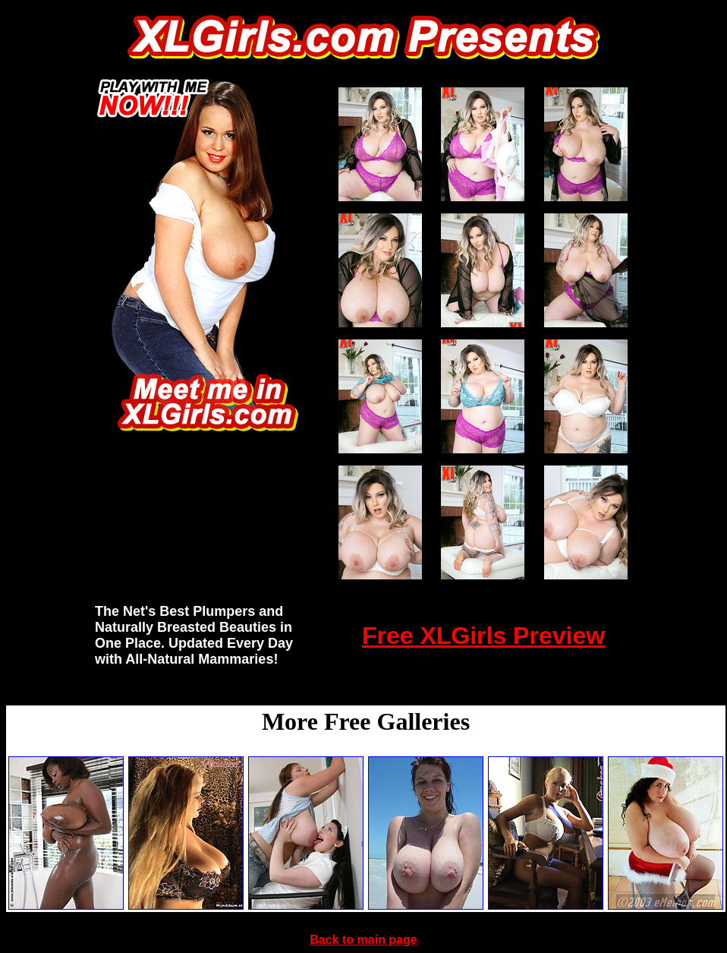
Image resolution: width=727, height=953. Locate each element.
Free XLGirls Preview (483, 635)
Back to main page (363, 939)
